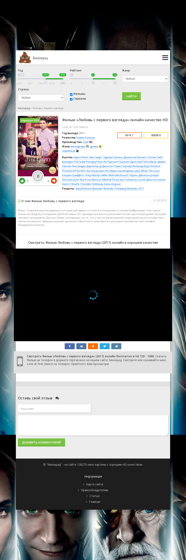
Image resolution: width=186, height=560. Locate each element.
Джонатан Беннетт (135, 157)
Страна (23, 89)
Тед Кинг (123, 161)
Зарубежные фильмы (89, 188)
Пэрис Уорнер (123, 166)
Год (20, 70)
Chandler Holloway (91, 184)
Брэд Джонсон (104, 166)
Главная (94, 502)
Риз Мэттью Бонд (86, 171)
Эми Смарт (95, 157)
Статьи (94, 496)
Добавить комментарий (41, 442)
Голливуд (120, 188)
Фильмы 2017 (135, 188)
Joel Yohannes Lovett (132, 179)
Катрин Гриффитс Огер (76, 175)
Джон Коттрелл (156, 179)
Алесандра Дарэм (83, 166)
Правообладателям (94, 490)
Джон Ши (136, 161)
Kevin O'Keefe (71, 184)
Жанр (126, 70)
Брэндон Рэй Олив (74, 161)
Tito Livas (154, 171)
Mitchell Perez (110, 179)
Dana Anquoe (112, 184)
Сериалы (79, 98)
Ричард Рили (94, 161)
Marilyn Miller (100, 175)
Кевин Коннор (86, 137)
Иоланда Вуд (140, 166)
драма (94, 146)
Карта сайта (94, 484)
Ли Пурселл (110, 161)
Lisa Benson (94, 179)
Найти (131, 96)
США (86, 142)
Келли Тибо (155, 157)
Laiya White (141, 171)
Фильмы (79, 94)
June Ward (80, 179)
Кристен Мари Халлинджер (115, 171)
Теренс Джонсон (139, 175)
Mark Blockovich (118, 175)
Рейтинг (76, 70)
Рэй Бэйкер (149, 161)
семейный (68, 151)
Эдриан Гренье (113, 157)
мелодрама (78, 146)
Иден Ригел (81, 157)
